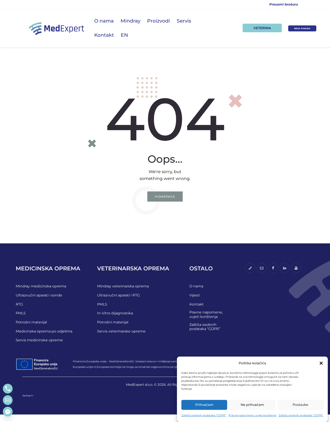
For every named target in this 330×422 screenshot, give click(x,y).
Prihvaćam (204, 405)
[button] (321, 363)
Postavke (300, 405)
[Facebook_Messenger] (8, 411)
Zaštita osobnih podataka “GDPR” (203, 415)
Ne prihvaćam (252, 405)
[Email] (8, 400)
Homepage (165, 198)
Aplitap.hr (27, 402)
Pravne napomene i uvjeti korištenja (252, 415)
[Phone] (8, 388)
